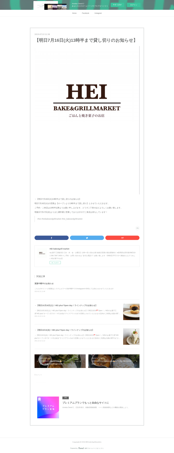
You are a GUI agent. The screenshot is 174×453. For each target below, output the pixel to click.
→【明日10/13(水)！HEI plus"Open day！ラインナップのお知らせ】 (64, 330)
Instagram (98, 13)
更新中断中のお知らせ (44, 283)
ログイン (133, 5)
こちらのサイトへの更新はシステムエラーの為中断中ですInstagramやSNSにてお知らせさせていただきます (74, 289)
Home (74, 13)
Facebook (85, 13)
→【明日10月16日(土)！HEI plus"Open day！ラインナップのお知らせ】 (66, 305)
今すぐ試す (117, 5)
